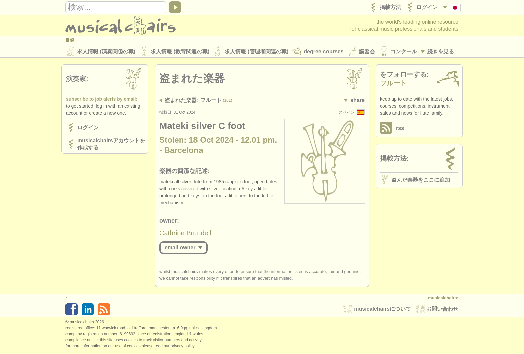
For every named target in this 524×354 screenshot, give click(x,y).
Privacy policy (183, 347)
